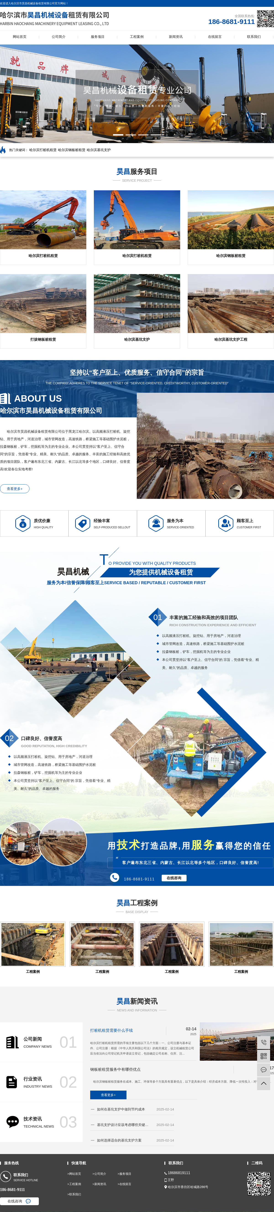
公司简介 (59, 37)
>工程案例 (74, 1184)
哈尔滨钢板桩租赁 (71, 150)
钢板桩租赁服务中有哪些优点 (115, 1069)
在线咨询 (174, 878)
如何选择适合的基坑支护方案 (119, 1140)
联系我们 (254, 37)
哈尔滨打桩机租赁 (43, 150)
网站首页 (19, 37)
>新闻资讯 (99, 1184)
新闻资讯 (176, 37)
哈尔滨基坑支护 (99, 150)
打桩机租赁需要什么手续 (111, 1030)
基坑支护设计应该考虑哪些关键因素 (123, 1125)
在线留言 (215, 37)
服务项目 (98, 37)
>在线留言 (124, 1184)
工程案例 (137, 37)
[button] (118, 135)
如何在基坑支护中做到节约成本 (121, 1109)
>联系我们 (74, 1194)
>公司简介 (99, 1173)
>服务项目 (124, 1173)
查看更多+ (15, 489)
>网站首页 (74, 1173)
